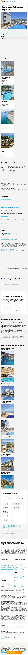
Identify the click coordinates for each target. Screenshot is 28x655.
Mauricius (22, 585)
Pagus (3, 125)
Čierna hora (16, 564)
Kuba (21, 584)
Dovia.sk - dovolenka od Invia (13, 644)
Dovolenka (3, 36)
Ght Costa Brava (5, 101)
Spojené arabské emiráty (23, 568)
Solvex (22, 577)
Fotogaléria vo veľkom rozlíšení (6, 199)
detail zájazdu (14, 652)
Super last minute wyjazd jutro (5, 651)
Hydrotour (22, 575)
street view (6, 244)
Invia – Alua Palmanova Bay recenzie (10, 525)
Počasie (2, 40)
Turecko (22, 566)
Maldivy (22, 586)
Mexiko (15, 585)
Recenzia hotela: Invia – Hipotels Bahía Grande (6, 455)
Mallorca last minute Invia (8, 527)
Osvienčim (2, 638)
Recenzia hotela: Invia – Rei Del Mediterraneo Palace (7, 349)
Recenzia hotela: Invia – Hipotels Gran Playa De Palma (7, 384)
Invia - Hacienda (3, 565)
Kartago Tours (16, 576)
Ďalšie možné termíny (4, 179)
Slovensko (15, 569)
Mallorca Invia (14, 310)
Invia (14, 574)
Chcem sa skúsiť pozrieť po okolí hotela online (8, 249)
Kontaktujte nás (17, 284)
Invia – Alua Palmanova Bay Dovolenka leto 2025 (12, 526)
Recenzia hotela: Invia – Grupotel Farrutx (6, 419)
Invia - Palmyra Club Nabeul (4, 564)
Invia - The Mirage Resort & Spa (4, 562)
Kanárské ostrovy (23, 583)
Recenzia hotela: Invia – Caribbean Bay (6, 402)
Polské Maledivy (20, 651)
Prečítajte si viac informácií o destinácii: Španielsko (9, 239)
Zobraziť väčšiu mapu (4, 272)
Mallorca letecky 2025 (7, 529)
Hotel (2, 32)
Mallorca (8, 233)
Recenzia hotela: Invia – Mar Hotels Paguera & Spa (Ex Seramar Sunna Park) (7, 367)
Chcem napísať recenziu (4, 223)
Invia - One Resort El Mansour (11, 562)
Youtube (8, 650)
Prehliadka (3, 34)
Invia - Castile (3, 567)
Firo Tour (22, 574)
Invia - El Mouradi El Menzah (11, 564)
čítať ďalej (10, 555)
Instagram (8, 337)
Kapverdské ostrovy (16, 568)
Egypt (21, 564)
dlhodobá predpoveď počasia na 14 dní (12, 323)
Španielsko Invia (18, 310)
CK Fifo (15, 575)
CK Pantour (16, 577)
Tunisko (15, 566)
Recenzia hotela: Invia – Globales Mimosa (6, 473)
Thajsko (15, 586)
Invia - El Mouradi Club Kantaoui (10, 566)
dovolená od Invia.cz (22, 650)
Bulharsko (15, 563)
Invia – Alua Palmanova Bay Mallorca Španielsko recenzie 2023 (14, 531)
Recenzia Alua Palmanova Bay (10, 207)
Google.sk (16, 649)
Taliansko (22, 565)
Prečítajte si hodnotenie (4, 216)
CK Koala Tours (23, 576)
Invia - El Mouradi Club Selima (10, 570)
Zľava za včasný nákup (10, 1)
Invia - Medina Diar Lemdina (4, 570)
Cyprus (22, 563)
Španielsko (15, 565)
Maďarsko (22, 569)
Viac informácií (23, 645)
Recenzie (2, 38)
